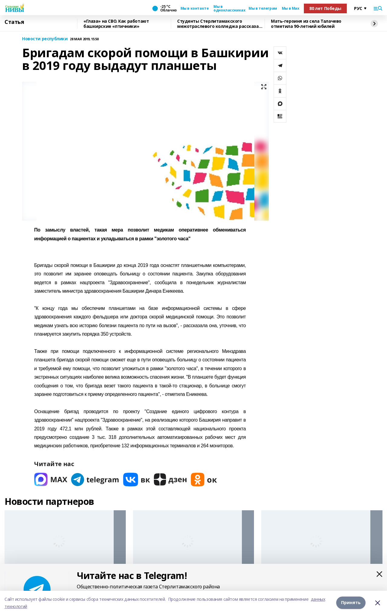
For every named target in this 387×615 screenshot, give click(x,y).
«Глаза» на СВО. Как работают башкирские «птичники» (116, 24)
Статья (14, 22)
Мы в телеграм (263, 8)
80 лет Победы (325, 8)
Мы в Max (290, 8)
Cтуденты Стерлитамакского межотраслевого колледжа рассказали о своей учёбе (220, 24)
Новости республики (44, 38)
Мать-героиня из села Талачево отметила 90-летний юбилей (306, 24)
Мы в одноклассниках (228, 8)
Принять (351, 603)
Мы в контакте (194, 8)
